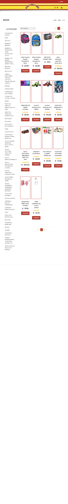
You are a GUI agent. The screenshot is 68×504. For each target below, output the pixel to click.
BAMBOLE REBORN (8, 44)
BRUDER (7, 86)
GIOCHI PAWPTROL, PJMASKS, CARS (10, 172)
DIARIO (7, 101)
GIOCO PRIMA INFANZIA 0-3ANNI (9, 179)
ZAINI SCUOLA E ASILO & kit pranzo (10, 247)
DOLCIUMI (8, 121)
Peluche (7, 220)
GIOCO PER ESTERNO (8, 194)
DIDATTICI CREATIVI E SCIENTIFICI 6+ (9, 114)
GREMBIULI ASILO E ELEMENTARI (8, 203)
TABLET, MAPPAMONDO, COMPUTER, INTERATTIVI (9, 240)
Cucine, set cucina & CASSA (10, 97)
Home (55, 20)
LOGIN (60, 1)
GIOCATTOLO (9, 132)
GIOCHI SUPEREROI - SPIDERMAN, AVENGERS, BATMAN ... (9, 187)
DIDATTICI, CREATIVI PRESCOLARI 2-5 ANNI (10, 106)
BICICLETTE (8, 71)
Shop (59, 20)
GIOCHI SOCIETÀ (10, 198)
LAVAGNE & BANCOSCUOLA (10, 208)
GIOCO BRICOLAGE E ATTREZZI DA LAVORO (9, 165)
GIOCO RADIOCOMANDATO (10, 158)
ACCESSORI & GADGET (9, 34)
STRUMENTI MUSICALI (8, 234)
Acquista (25, 70)
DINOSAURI (8, 118)
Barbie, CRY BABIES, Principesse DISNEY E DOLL (9, 61)
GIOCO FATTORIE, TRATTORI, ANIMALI (8, 152)
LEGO (6, 212)
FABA (6, 129)
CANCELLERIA (9, 89)
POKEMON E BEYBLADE (8, 223)
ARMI (6, 38)
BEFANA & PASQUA (8, 67)
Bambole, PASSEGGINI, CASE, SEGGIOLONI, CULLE (9, 51)
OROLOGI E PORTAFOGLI (9, 216)
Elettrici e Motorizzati (9, 125)
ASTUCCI (7, 41)
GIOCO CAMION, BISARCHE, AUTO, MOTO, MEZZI (10, 143)
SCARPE (7, 230)
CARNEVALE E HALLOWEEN (9, 92)
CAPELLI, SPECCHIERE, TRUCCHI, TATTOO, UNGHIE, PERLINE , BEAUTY (10, 78)
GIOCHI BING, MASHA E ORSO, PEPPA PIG (10, 136)
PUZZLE (7, 227)
